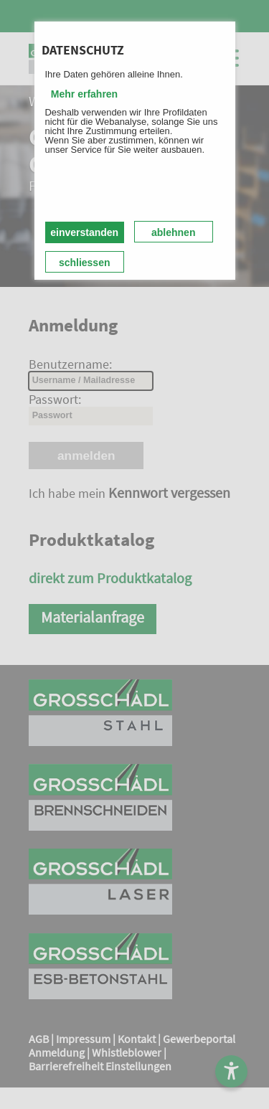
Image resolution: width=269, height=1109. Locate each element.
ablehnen (173, 232)
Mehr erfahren (84, 94)
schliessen (84, 262)
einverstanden (84, 232)
